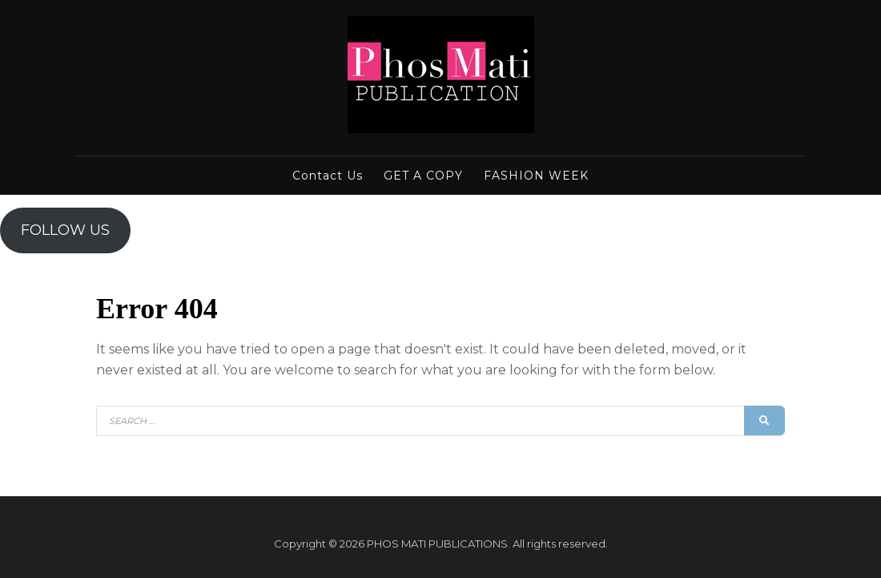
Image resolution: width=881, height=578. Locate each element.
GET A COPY (423, 175)
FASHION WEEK (536, 175)
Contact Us (327, 175)
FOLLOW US (65, 230)
